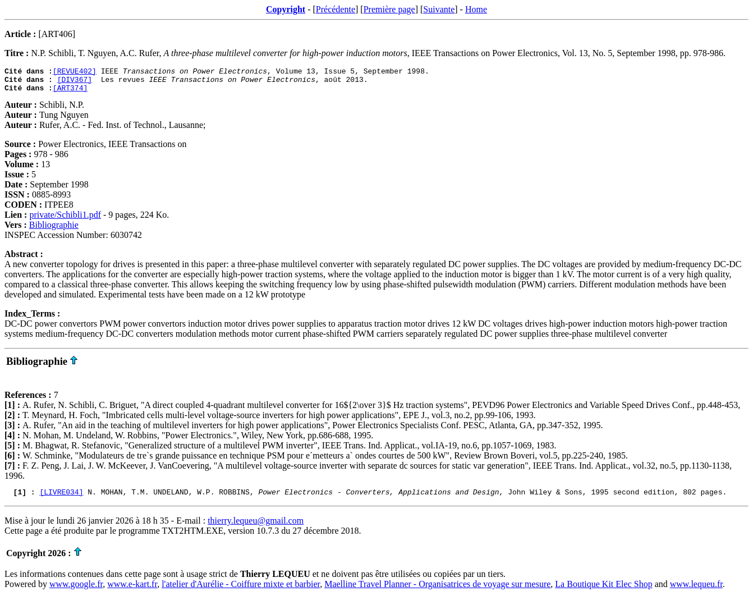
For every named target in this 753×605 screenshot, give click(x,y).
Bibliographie (54, 230)
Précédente (335, 9)
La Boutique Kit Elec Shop (603, 590)
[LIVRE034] (61, 498)
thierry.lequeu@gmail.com (256, 527)
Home (476, 9)
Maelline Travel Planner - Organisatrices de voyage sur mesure (437, 590)
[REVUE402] (75, 72)
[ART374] (70, 93)
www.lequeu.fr (696, 590)
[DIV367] (74, 82)
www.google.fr (76, 590)
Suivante (438, 9)
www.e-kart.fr (132, 590)
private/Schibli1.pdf (65, 219)
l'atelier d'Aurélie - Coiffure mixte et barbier (241, 590)
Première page (389, 9)
